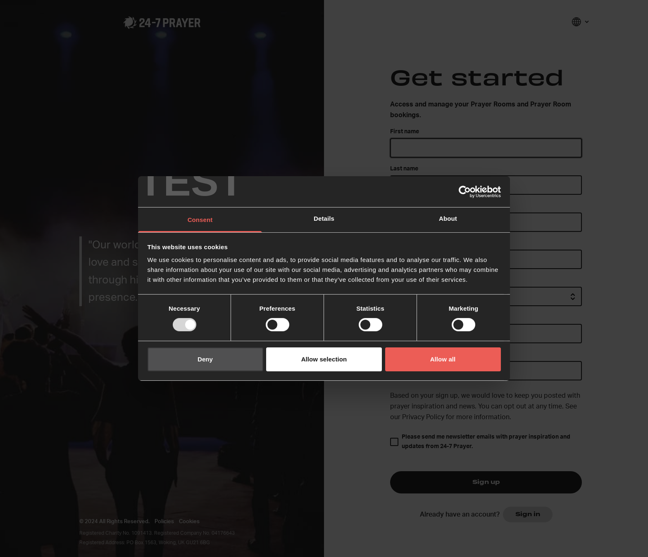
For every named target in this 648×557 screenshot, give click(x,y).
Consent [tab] (200, 219)
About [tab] (448, 218)
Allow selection (324, 359)
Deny (205, 359)
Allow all (443, 359)
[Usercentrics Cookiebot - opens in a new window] (465, 191)
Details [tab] (324, 218)
